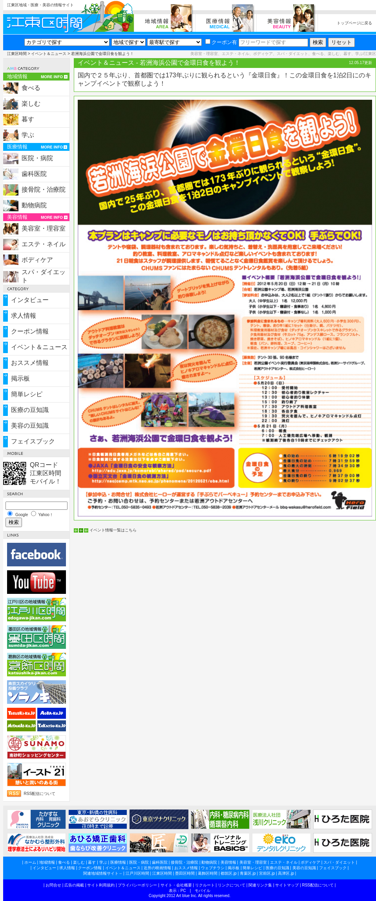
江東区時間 (17, 53)
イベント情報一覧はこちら (113, 530)
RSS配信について (40, 793)
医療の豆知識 (30, 410)
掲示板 (20, 378)
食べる (31, 87)
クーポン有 (221, 42)
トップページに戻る (354, 23)
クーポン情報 (30, 331)
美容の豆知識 (30, 425)
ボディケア (37, 259)
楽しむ (31, 103)
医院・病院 (37, 158)
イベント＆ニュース (48, 53)
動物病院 (34, 205)
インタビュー (30, 300)
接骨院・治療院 (44, 189)
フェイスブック (33, 441)
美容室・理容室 (44, 228)
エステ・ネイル (44, 244)
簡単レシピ (26, 394)
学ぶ (28, 135)
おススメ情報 (30, 362)
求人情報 (23, 315)
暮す (28, 119)
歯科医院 (34, 173)
